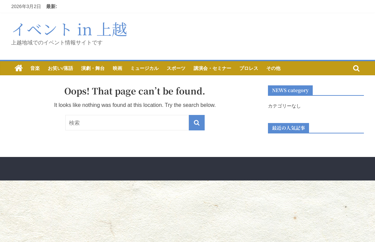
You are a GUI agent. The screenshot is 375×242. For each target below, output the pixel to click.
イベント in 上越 (69, 28)
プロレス (248, 68)
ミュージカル (144, 68)
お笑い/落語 (60, 68)
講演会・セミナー (212, 68)
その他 (273, 68)
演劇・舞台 (93, 68)
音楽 (35, 68)
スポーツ (176, 68)
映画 (117, 68)
